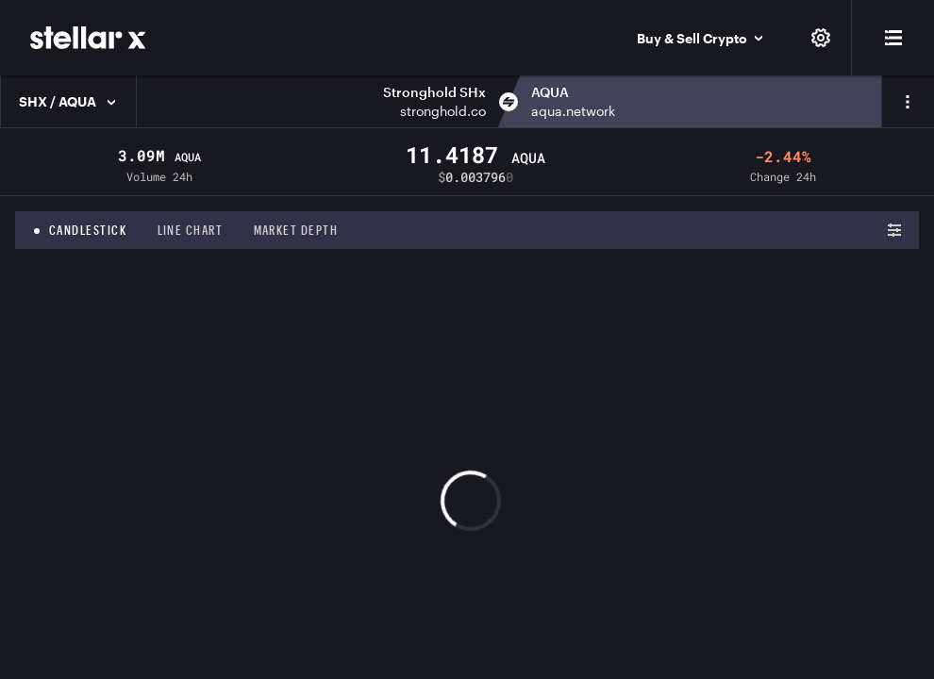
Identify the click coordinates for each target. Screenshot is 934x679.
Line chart (191, 230)
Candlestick (88, 230)
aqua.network (573, 111)
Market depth (296, 230)
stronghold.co (443, 111)
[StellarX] (88, 37)
